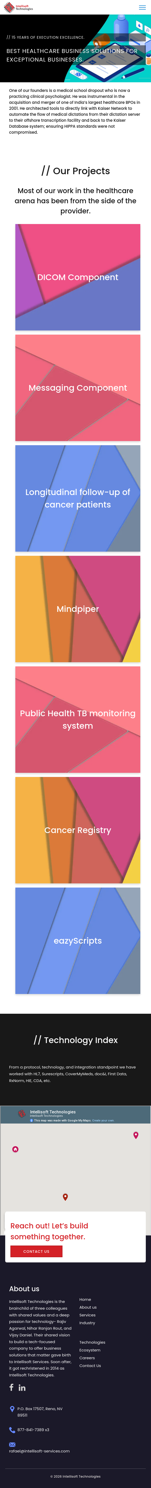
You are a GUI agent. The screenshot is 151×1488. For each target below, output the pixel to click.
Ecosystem (89, 1350)
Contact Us (90, 1365)
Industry (87, 1322)
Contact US (36, 1251)
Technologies (92, 1342)
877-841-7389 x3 (33, 1429)
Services (87, 1315)
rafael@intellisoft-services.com (39, 1451)
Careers (87, 1358)
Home (85, 1299)
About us (88, 1307)
